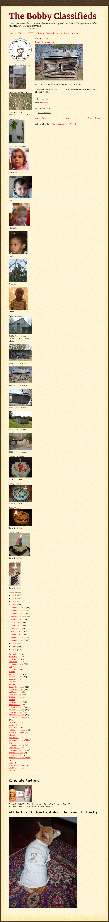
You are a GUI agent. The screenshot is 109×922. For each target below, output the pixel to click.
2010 (14, 643)
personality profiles (19, 740)
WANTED (12, 684)
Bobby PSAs (16, 33)
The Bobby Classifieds (53, 16)
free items (14, 748)
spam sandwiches (17, 766)
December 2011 (18, 608)
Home (67, 118)
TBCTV (30, 33)
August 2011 (17, 619)
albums (12, 735)
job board (14, 738)
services (13, 659)
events (12, 672)
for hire (13, 682)
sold (11, 763)
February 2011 (18, 637)
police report (16, 707)
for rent (13, 662)
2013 (14, 598)
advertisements (16, 710)
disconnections (16, 715)
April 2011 (17, 631)
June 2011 (16, 625)
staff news (14, 768)
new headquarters (17, 750)
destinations (15, 712)
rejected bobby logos (19, 758)
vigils (12, 771)
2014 (14, 595)
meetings (13, 657)
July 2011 (16, 622)
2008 (14, 650)
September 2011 (19, 617)
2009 (14, 647)
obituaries (14, 692)
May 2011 (16, 628)
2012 (14, 601)
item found (14, 705)
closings (13, 722)
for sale (13, 654)
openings (13, 669)
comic (11, 725)
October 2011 (18, 614)
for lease (14, 728)
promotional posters (19, 717)
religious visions (18, 730)
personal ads (15, 677)
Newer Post (41, 118)
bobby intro (15, 755)
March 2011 (17, 634)
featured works (16, 745)
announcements (16, 664)
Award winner (45, 42)
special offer (16, 753)
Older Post (94, 118)
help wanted (15, 695)
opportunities (16, 690)
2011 (14, 605)
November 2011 (18, 610)
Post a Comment (44, 113)
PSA (10, 667)
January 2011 (18, 640)
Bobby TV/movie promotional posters (59, 33)
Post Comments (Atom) (64, 124)
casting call (15, 702)
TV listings (15, 674)
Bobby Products (16, 687)
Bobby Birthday (16, 733)
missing (12, 679)
